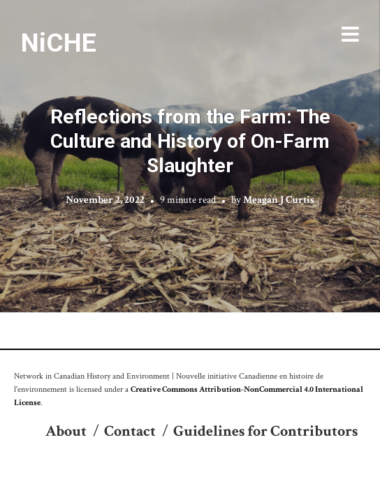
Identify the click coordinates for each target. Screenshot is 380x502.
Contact (130, 431)
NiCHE (58, 42)
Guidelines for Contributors (265, 431)
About (66, 431)
